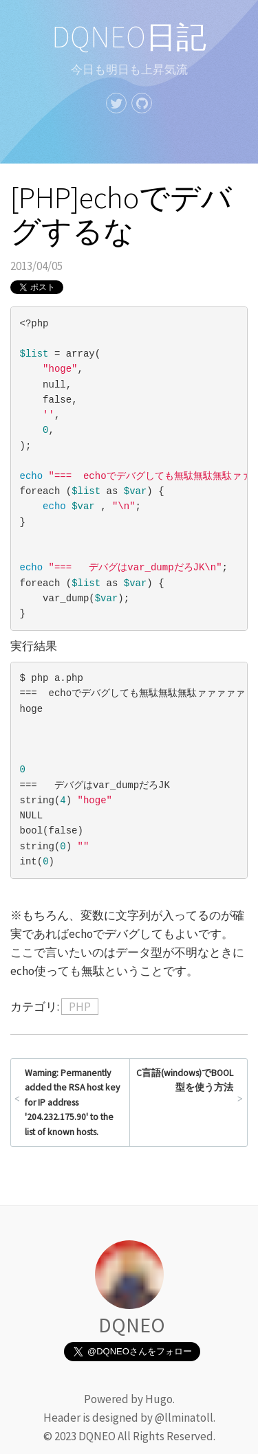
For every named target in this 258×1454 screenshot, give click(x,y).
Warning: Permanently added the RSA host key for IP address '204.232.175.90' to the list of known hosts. (72, 1102)
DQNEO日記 (129, 37)
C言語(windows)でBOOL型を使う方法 (184, 1080)
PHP (80, 1006)
